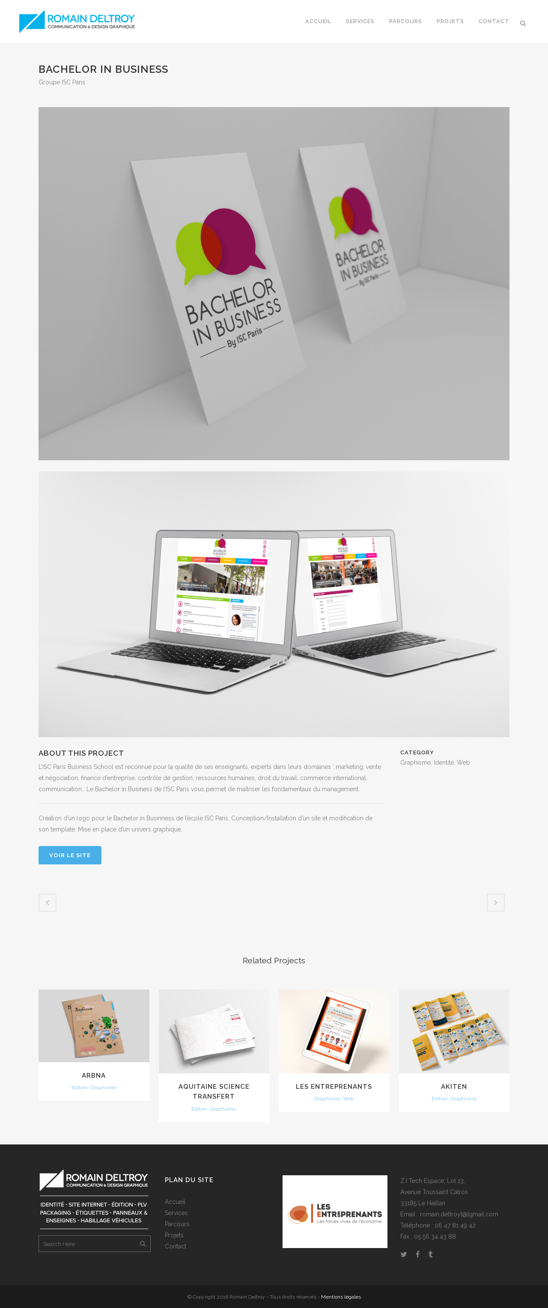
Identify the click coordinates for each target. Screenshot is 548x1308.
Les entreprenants (334, 1086)
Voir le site (70, 855)
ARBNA (94, 1075)
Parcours (177, 1224)
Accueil (175, 1201)
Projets (174, 1235)
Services (176, 1213)
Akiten (454, 1086)
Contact (175, 1246)
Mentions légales (341, 1297)
